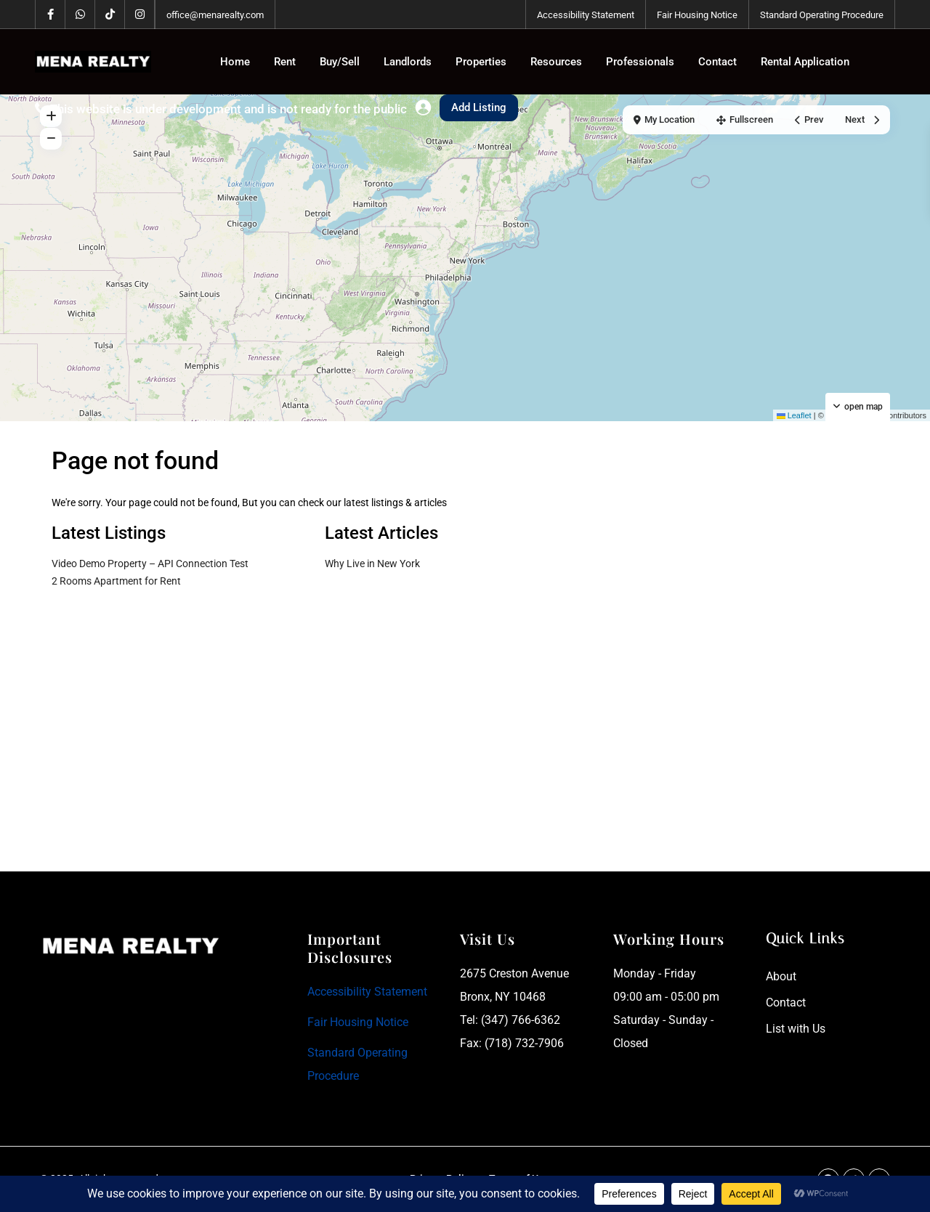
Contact (717, 61)
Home (235, 61)
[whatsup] (80, 14)
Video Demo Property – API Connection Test (150, 563)
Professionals (640, 61)
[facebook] (50, 14)
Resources (556, 61)
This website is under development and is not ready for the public (228, 109)
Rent (285, 61)
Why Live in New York (372, 563)
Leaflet (794, 415)
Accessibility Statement (585, 14)
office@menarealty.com (215, 14)
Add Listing (478, 107)
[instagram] (140, 14)
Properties (481, 61)
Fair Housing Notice (697, 14)
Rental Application (805, 61)
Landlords (408, 61)
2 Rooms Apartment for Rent (116, 581)
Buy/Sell (340, 61)
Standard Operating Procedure (822, 14)
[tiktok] (110, 14)
